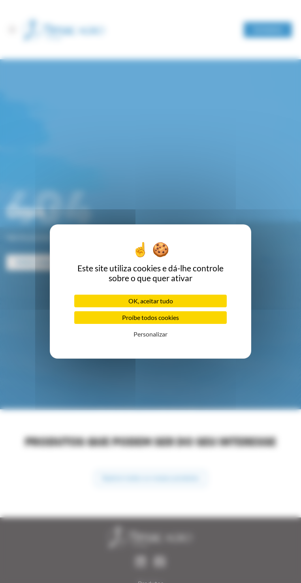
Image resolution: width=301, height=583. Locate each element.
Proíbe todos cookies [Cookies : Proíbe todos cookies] (150, 317)
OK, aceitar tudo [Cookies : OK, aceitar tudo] (150, 301)
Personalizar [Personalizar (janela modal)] (150, 334)
